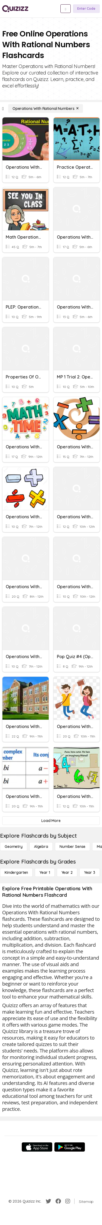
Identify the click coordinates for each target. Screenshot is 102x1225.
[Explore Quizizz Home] (15, 8)
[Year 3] (89, 872)
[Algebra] (41, 846)
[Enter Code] (86, 8)
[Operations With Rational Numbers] (45, 108)
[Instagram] (67, 1201)
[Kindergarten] (16, 872)
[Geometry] (13, 846)
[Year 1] (44, 872)
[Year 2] (67, 872)
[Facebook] (58, 1201)
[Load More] (51, 820)
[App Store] (37, 1147)
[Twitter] (48, 1201)
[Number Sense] (72, 846)
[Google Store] (69, 1147)
